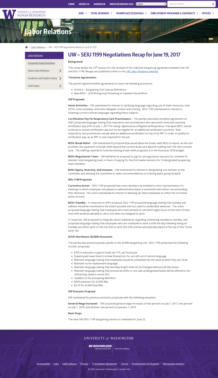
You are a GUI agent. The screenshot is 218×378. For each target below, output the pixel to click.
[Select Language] (151, 4)
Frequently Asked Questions (41, 63)
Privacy (84, 363)
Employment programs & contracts (174, 13)
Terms (124, 363)
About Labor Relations (44, 70)
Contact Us (84, 4)
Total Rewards (101, 13)
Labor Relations (38, 47)
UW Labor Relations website (142, 71)
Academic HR (100, 4)
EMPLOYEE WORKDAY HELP (121, 4)
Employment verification (145, 363)
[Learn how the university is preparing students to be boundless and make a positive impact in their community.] (109, 348)
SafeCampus (69, 363)
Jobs (83, 13)
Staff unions (44, 85)
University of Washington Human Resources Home (24, 14)
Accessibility (43, 363)
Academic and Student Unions (44, 78)
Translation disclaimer (104, 363)
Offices (208, 13)
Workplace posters (173, 363)
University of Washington (109, 339)
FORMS (71, 4)
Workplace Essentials (131, 13)
